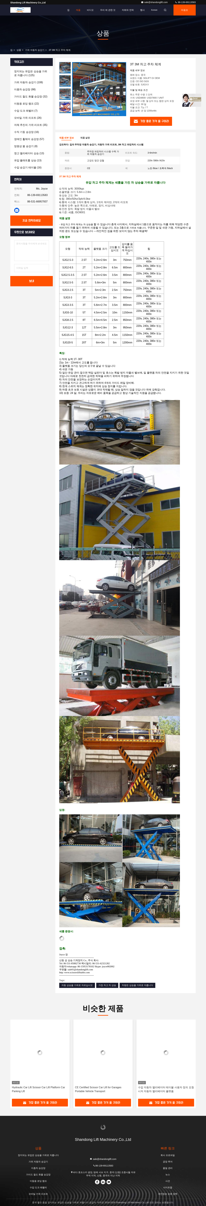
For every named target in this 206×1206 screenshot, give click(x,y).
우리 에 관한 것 (108, 10)
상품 (19, 50)
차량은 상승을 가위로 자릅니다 (137, 985)
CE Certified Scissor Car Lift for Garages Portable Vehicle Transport (98, 1089)
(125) (30, 73)
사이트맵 (167, 1187)
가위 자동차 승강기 (34, 50)
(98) (25, 89)
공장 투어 (168, 1161)
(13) (29, 153)
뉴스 (167, 1174)
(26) (28, 117)
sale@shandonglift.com (154, 2)
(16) (26, 132)
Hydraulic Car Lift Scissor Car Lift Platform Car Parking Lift (38, 1089)
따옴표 (184, 10)
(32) (30, 96)
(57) (29, 139)
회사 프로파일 (168, 1155)
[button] (65, 112)
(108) (28, 82)
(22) (26, 103)
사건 (167, 1181)
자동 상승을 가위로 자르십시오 (77, 985)
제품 (78, 10)
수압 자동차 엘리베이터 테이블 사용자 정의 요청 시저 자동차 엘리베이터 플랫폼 (166, 1089)
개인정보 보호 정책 (167, 1194)
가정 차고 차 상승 (107, 985)
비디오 (90, 10)
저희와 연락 (128, 10)
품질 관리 (168, 1168)
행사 (142, 10)
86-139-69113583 (185, 2)
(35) (30, 125)
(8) (25, 146)
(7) (25, 110)
